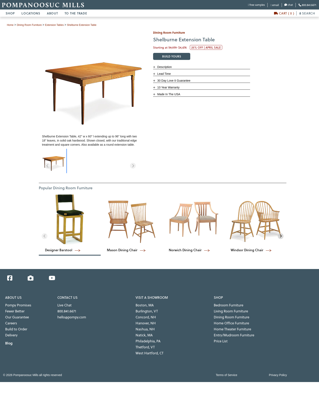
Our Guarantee (15, 315)
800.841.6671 (307, 5)
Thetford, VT (144, 341)
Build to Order (15, 325)
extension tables (61, 24)
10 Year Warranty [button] (168, 87)
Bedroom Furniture (226, 304)
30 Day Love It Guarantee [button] (173, 80)
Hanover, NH (144, 320)
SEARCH (307, 13)
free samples (256, 5)
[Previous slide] (47, 166)
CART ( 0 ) (284, 13)
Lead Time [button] (163, 73)
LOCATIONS (30, 13)
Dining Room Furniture (229, 315)
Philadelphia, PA (146, 335)
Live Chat (63, 304)
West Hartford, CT (147, 346)
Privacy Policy (278, 367)
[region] (90, 161)
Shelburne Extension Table (92, 24)
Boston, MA (143, 304)
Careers (10, 320)
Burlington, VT (145, 310)
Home (10, 24)
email (275, 5)
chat (288, 5)
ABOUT (52, 13)
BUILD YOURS (171, 56)
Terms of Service (226, 367)
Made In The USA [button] (168, 94)
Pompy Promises (16, 304)
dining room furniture (32, 24)
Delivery (10, 330)
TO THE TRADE (76, 13)
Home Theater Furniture (230, 325)
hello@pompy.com (69, 315)
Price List (220, 335)
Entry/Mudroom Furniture (231, 330)
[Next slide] (133, 166)
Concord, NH (144, 315)
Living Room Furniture (228, 310)
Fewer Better (13, 310)
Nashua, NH (144, 325)
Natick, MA (143, 330)
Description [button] (164, 67)
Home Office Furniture (229, 320)
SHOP (10, 13)
